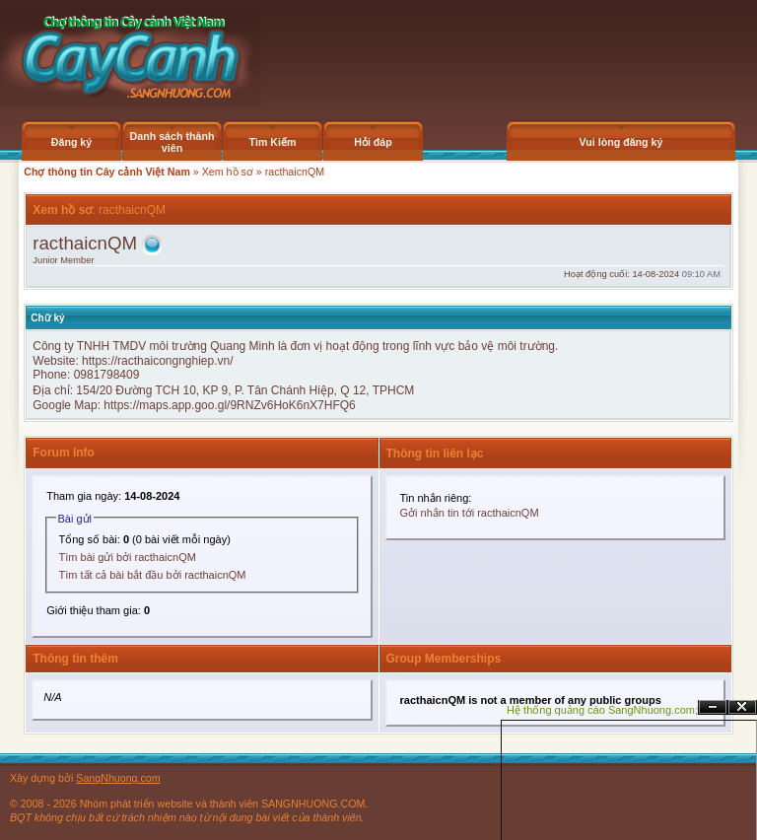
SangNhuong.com (118, 778)
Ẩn (712, 707)
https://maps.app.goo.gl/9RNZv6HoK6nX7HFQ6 (229, 405)
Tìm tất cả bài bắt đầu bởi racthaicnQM (152, 575)
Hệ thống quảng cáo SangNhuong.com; (602, 710)
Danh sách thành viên (172, 142)
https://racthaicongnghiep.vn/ (157, 361)
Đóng (742, 707)
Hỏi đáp (373, 142)
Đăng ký (71, 142)
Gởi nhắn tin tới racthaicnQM (469, 513)
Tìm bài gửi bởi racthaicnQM (127, 557)
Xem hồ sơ (227, 171)
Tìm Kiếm (272, 142)
